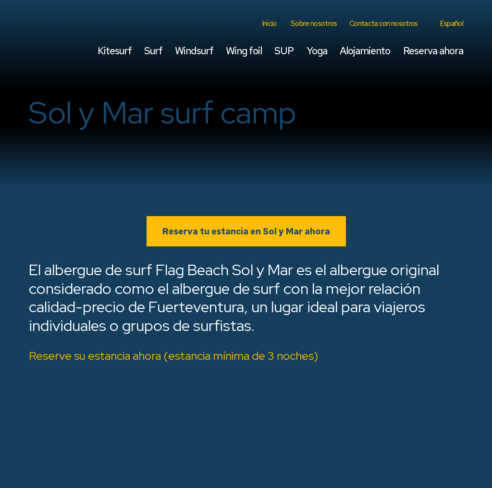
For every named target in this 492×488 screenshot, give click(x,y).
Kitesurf (115, 50)
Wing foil (244, 50)
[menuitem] (450, 23)
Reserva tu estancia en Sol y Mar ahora (246, 231)
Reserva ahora (433, 50)
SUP (284, 50)
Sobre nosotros (314, 23)
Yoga (317, 50)
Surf (153, 50)
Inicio (269, 23)
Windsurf (194, 50)
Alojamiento (365, 50)
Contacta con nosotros (383, 23)
